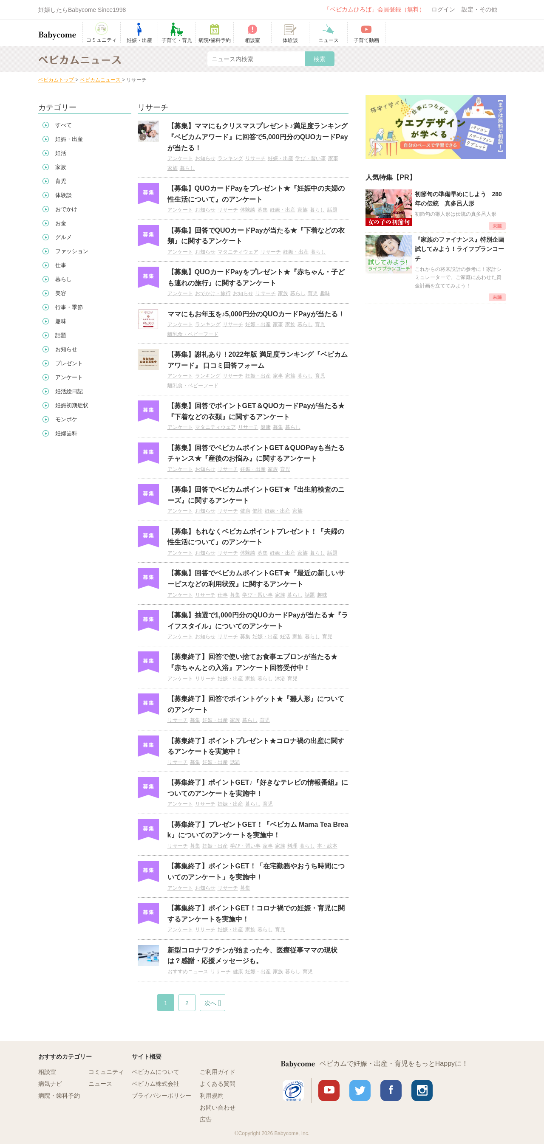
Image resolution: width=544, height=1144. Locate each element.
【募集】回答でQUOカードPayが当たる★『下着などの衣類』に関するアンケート (256, 236)
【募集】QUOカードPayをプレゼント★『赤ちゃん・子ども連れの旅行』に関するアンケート (256, 277)
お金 (60, 223)
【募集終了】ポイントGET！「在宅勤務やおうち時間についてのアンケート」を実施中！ (256, 871)
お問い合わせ (217, 1107)
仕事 (223, 595)
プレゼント (69, 363)
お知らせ (205, 158)
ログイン (443, 9)
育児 (313, 293)
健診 (257, 511)
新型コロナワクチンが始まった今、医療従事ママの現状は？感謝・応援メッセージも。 (252, 956)
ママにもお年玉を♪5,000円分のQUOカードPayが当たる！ (256, 314)
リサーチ (255, 158)
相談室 (47, 1071)
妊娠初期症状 (71, 405)
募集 (263, 210)
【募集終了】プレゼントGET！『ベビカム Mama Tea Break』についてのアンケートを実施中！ (257, 830)
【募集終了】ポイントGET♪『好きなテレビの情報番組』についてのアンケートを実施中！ (257, 788)
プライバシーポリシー (161, 1095)
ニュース (100, 1083)
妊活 (285, 637)
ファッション (71, 251)
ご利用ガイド (217, 1071)
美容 (60, 293)
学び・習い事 (310, 158)
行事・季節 (69, 307)
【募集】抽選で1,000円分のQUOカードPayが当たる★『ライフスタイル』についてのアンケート (257, 620)
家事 (333, 158)
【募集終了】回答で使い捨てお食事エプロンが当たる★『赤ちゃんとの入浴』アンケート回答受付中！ (252, 662)
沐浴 (280, 679)
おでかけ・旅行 (213, 293)
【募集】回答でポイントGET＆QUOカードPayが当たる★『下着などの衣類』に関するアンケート (256, 411)
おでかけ (66, 209)
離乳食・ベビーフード (192, 334)
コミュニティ (106, 1071)
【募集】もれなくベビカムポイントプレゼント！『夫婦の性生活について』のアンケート (255, 537)
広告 (206, 1119)
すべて (63, 125)
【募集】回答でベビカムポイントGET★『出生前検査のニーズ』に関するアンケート (256, 495)
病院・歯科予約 (59, 1095)
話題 (332, 210)
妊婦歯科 (66, 433)
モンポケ (66, 419)
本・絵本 (327, 846)
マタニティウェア (238, 252)
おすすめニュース (187, 972)
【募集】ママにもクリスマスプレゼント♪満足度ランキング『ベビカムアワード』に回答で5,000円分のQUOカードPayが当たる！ (257, 136)
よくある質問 (217, 1083)
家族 (172, 168)
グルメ (63, 237)
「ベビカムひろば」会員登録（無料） (374, 9)
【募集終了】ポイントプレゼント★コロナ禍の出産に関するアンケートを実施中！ (255, 746)
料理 (292, 846)
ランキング (230, 158)
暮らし (187, 168)
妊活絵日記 (69, 391)
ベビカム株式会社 (155, 1083)
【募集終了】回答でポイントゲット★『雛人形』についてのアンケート (255, 704)
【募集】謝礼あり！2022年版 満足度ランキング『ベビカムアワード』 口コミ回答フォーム (257, 360)
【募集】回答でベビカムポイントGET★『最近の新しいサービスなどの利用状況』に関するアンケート (256, 578)
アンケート (180, 158)
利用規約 (212, 1095)
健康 (266, 427)
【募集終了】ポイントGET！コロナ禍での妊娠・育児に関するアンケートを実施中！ (256, 913)
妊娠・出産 (280, 158)
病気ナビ (50, 1083)
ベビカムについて (155, 1071)
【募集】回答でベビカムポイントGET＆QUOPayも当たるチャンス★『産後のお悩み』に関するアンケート (256, 453)
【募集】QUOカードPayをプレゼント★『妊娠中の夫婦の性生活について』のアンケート (256, 194)
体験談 (247, 210)
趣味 (325, 293)
